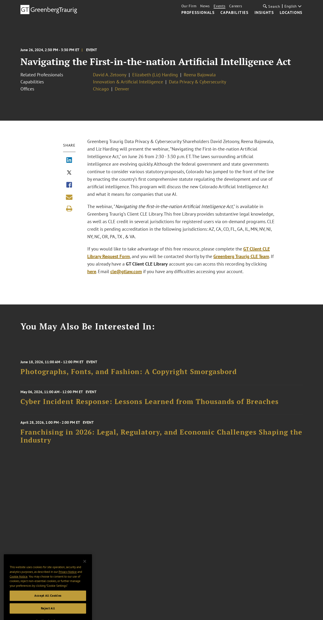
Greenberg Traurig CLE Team (241, 256)
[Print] (69, 208)
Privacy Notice (68, 579)
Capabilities (234, 12)
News (205, 6)
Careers (235, 6)
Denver (122, 89)
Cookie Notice (19, 584)
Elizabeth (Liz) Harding (155, 75)
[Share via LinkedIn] (69, 160)
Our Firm (189, 6)
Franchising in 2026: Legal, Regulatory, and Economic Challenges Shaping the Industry (161, 438)
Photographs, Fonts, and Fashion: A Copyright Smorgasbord (128, 374)
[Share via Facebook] (69, 185)
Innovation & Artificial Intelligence (128, 82)
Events (219, 6)
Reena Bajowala (200, 75)
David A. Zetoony (109, 75)
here (91, 271)
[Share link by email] (69, 197)
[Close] (84, 568)
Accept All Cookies (47, 603)
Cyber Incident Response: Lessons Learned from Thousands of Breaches (149, 403)
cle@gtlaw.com (126, 271)
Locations (291, 12)
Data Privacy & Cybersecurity (197, 82)
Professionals (198, 12)
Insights (264, 12)
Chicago (101, 89)
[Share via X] (69, 173)
